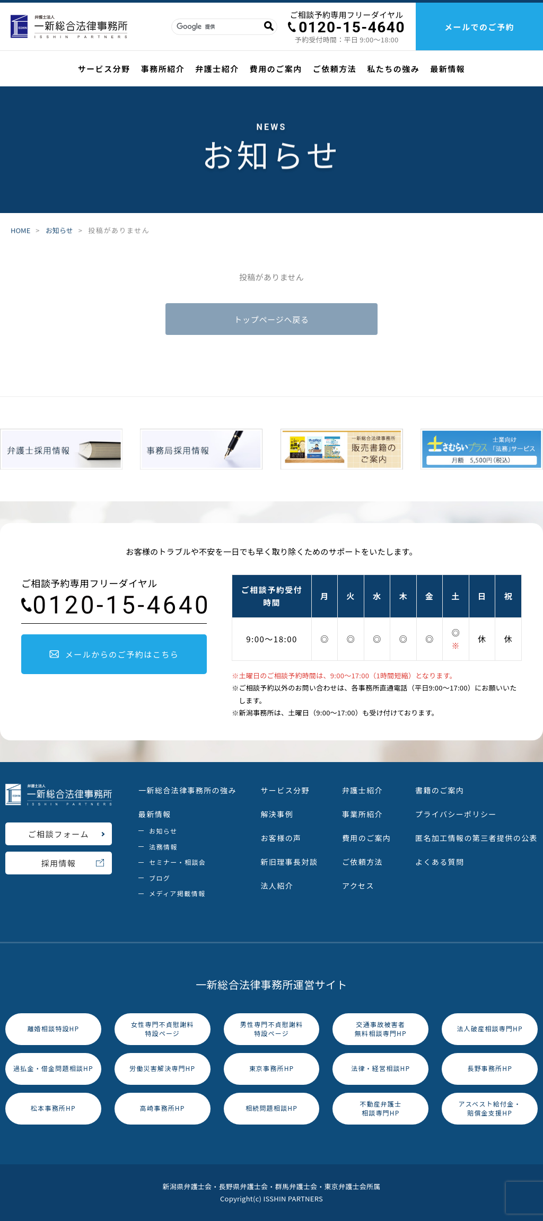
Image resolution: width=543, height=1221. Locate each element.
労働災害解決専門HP (162, 1068)
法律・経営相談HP (380, 1068)
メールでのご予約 (479, 26)
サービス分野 (104, 68)
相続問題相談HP (271, 1107)
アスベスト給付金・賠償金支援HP (489, 1108)
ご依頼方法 (335, 68)
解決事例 (276, 814)
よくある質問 (439, 861)
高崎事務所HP (162, 1107)
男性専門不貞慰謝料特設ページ (271, 1029)
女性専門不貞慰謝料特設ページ (162, 1029)
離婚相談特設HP (53, 1028)
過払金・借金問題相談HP (53, 1068)
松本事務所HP (53, 1107)
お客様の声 (280, 838)
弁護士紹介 (217, 68)
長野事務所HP (489, 1068)
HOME (20, 230)
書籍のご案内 (439, 790)
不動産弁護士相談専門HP (380, 1108)
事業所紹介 (362, 814)
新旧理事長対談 (289, 861)
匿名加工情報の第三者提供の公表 (476, 838)
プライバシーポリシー (456, 814)
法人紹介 (276, 885)
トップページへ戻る (271, 320)
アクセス (358, 885)
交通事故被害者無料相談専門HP (381, 1029)
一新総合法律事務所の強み (187, 790)
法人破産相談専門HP (489, 1028)
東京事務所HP (271, 1068)
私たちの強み (393, 68)
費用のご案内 (276, 68)
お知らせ (59, 230)
